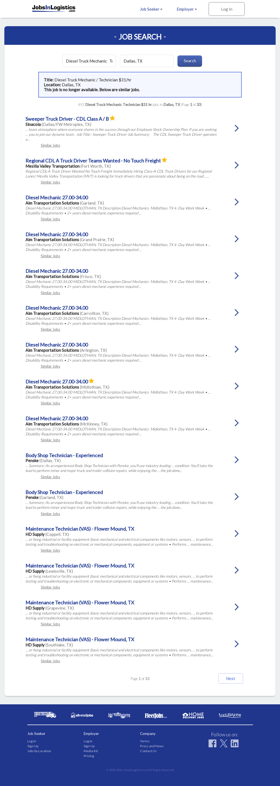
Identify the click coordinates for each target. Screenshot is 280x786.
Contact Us (148, 751)
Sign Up (32, 746)
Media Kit (91, 751)
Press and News (152, 746)
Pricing (89, 756)
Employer (187, 9)
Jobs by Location (39, 751)
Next (230, 678)
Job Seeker (151, 9)
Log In (226, 9)
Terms (145, 741)
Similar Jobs (50, 145)
